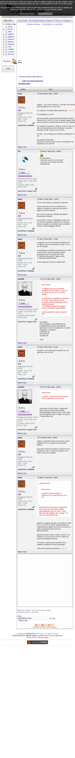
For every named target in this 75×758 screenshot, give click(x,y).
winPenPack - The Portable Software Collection (35, 21)
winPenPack (30, 634)
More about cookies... (28, 14)
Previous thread (25, 77)
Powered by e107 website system (24, 636)
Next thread (37, 77)
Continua (45, 14)
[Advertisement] (31, 49)
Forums (58, 21)
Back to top (22, 147)
